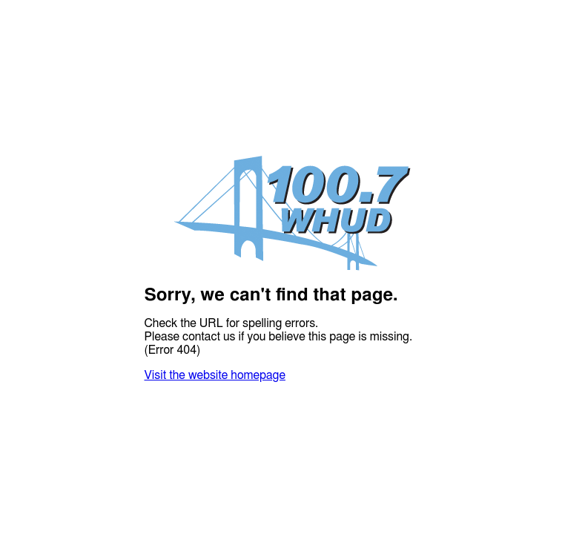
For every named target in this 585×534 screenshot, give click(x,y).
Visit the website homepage (215, 375)
